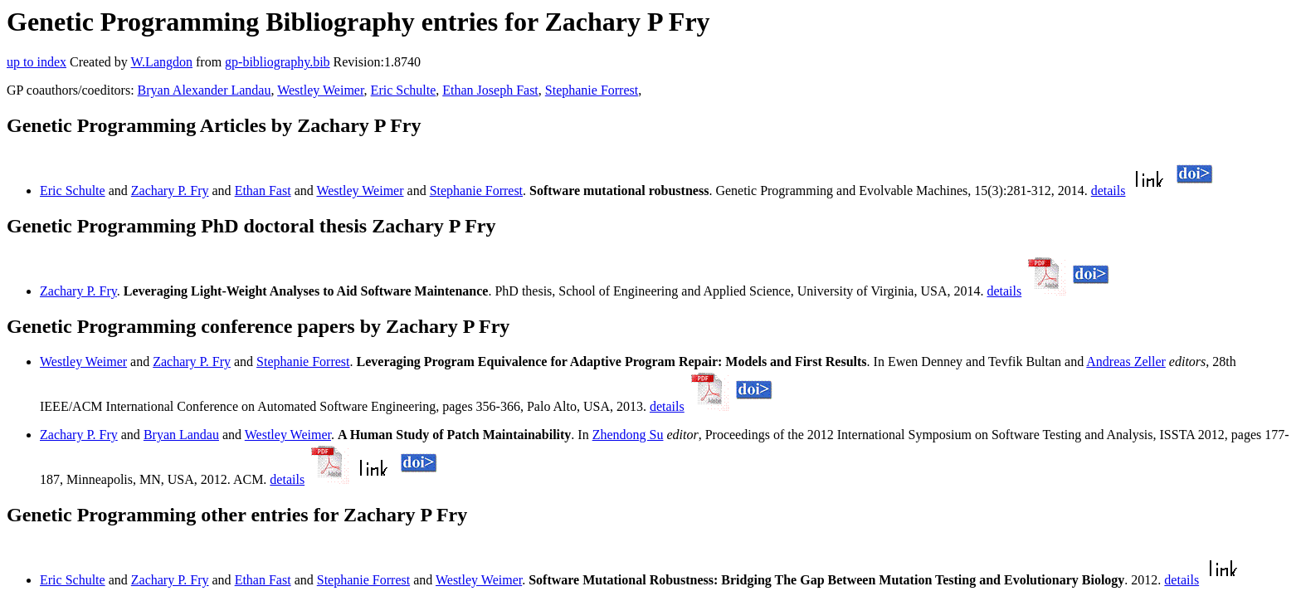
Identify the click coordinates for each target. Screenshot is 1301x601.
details (1108, 190)
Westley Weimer (320, 90)
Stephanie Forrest (591, 90)
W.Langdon (161, 62)
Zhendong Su (628, 435)
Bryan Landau (181, 435)
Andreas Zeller (1126, 361)
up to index (36, 62)
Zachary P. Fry (170, 190)
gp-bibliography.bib (277, 62)
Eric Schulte (403, 90)
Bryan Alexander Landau (204, 90)
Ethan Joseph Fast (490, 90)
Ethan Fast (263, 190)
